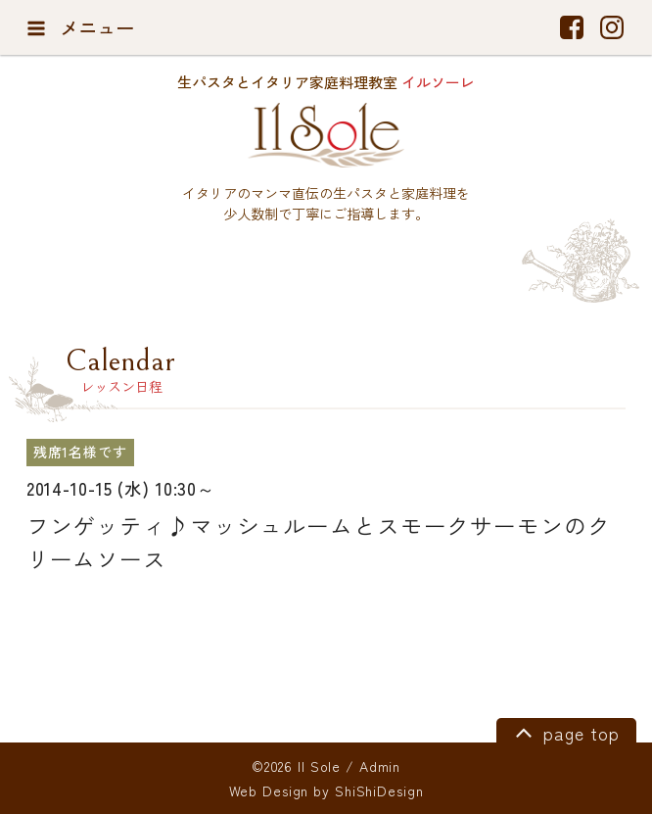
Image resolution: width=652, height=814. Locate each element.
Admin (379, 766)
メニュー (80, 27)
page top (564, 731)
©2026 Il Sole (296, 766)
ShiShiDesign (379, 790)
